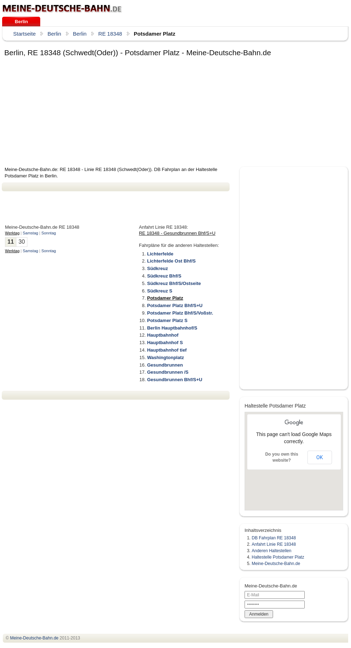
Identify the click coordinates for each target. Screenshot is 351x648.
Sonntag (48, 233)
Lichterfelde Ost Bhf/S (171, 261)
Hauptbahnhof (162, 335)
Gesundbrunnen (165, 365)
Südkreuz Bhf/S (164, 276)
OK (319, 457)
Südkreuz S (159, 291)
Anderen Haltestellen (271, 550)
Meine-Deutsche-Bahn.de (276, 563)
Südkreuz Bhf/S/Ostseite (174, 283)
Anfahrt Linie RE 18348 (274, 544)
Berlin (21, 21)
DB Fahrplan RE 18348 (274, 537)
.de (62, 8)
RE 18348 (110, 34)
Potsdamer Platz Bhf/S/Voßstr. (180, 313)
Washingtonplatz (165, 357)
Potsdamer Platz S (167, 320)
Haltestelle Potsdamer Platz (278, 557)
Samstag (30, 233)
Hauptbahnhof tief (167, 350)
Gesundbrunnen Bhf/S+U (174, 379)
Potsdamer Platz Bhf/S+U (175, 305)
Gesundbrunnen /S (167, 372)
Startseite (24, 34)
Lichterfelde (160, 253)
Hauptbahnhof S (165, 342)
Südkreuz (157, 268)
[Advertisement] (89, 113)
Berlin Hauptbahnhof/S (172, 328)
